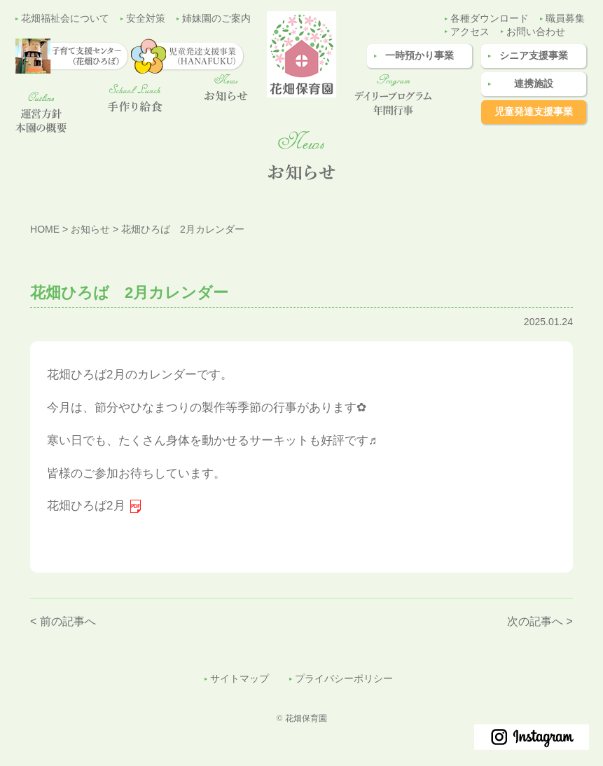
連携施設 (533, 83)
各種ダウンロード (489, 18)
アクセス (470, 32)
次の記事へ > (540, 621)
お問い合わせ (535, 32)
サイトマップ (239, 678)
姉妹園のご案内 (216, 18)
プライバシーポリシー (344, 678)
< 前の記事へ (63, 621)
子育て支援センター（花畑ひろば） (578, 356)
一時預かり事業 (419, 55)
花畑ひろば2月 (86, 505)
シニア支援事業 (533, 55)
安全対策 (145, 18)
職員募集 (565, 18)
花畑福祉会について (65, 18)
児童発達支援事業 (533, 112)
